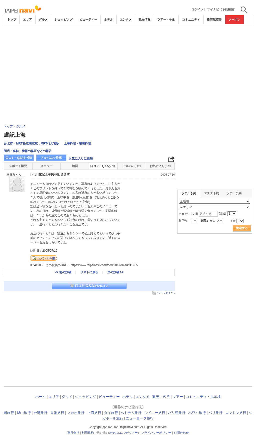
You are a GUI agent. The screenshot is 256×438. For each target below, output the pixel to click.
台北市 (8, 143)
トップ (11, 19)
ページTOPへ (166, 293)
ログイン (197, 9)
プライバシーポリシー (156, 432)
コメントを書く (47, 258)
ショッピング (63, 19)
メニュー (46, 166)
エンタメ (126, 19)
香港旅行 (57, 413)
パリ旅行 (215, 413)
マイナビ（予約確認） (222, 9)
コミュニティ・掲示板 (203, 397)
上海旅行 (94, 413)
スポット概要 (18, 166)
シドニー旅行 (154, 413)
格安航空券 (214, 19)
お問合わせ (181, 432)
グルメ (43, 19)
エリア (27, 19)
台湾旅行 (41, 413)
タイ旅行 (111, 413)
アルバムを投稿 (51, 158)
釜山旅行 (24, 413)
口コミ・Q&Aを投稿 (19, 158)
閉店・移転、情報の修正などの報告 (28, 151)
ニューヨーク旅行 (140, 418)
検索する (242, 228)
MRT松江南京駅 (27, 143)
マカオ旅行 (75, 413)
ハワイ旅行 (197, 413)
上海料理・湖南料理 (77, 143)
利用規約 (88, 432)
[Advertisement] (128, 38)
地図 (75, 166)
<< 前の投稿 (63, 272)
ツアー (177, 397)
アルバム (132, 166)
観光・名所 (161, 397)
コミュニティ (191, 19)
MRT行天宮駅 (50, 143)
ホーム (40, 397)
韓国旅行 (7, 413)
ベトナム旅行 (131, 413)
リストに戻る (89, 272)
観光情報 (144, 19)
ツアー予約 (234, 193)
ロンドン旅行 (235, 413)
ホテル (108, 19)
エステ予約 (211, 193)
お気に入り (160, 166)
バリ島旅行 (177, 413)
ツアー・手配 (166, 19)
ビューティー (88, 19)
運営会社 (73, 432)
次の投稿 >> (115, 272)
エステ (123, 432)
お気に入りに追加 (81, 158)
